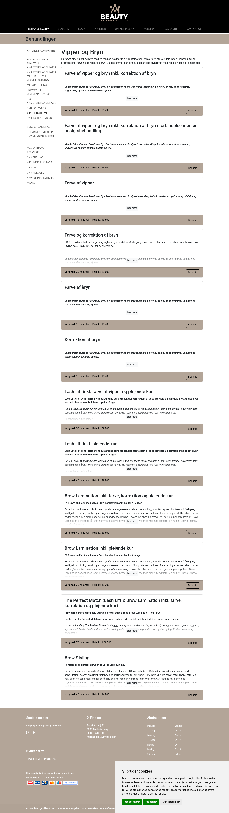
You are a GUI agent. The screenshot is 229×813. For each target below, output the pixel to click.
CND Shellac (35, 157)
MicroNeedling (37, 85)
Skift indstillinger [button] (171, 801)
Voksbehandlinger (39, 126)
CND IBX (32, 167)
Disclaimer (85, 808)
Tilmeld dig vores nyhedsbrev (41, 759)
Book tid (63, 28)
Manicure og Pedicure (35, 150)
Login (82, 28)
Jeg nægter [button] (151, 801)
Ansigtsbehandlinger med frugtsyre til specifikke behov (41, 76)
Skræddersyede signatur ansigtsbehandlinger (41, 63)
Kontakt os (193, 28)
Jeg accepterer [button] (132, 801)
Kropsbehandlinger (40, 177)
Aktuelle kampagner (41, 50)
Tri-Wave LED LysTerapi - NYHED (38, 92)
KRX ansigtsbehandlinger (41, 100)
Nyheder (100, 28)
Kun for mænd (36, 107)
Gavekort (171, 28)
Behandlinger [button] (37, 28)
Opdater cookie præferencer (103, 808)
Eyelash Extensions (40, 118)
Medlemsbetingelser (71, 808)
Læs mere (132, 98)
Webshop (149, 28)
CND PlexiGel (35, 172)
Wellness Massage (39, 162)
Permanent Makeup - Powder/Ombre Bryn (40, 133)
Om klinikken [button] (123, 28)
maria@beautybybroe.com (101, 736)
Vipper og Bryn (37, 112)
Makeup (32, 182)
